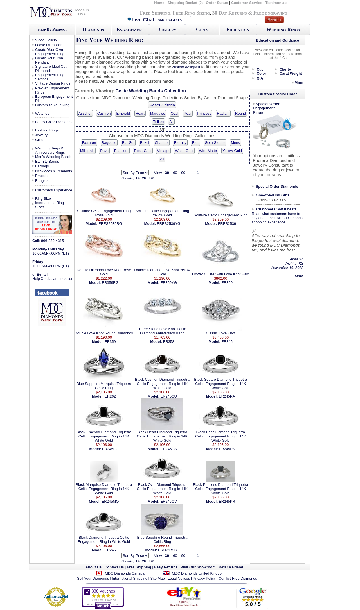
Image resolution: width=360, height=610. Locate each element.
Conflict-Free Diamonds (238, 578)
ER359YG (168, 282)
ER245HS (169, 449)
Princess (204, 113)
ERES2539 (227, 223)
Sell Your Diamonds (93, 578)
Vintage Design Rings (52, 83)
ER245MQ (110, 501)
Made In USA (82, 12)
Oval (174, 113)
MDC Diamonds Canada (125, 573)
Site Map (157, 578)
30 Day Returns (229, 13)
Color (261, 73)
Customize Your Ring (52, 105)
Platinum (121, 151)
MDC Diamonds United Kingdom (198, 573)
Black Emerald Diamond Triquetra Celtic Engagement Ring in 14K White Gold (103, 436)
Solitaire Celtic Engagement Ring (221, 215)
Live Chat (140, 19)
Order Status (217, 3)
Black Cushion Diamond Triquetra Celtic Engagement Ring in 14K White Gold (162, 383)
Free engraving (270, 13)
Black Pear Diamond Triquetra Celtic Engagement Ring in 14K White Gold (220, 436)
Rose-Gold (143, 151)
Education (237, 29)
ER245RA (227, 396)
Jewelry (167, 29)
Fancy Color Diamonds (53, 122)
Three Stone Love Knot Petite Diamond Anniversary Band (162, 331)
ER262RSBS (168, 550)
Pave (104, 151)
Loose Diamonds (49, 45)
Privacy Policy (204, 578)
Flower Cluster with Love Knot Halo (220, 274)
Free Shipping (155, 13)
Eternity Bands (47, 161)
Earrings (42, 166)
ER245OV (168, 501)
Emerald (123, 113)
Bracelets (42, 176)
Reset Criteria (162, 105)
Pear (188, 113)
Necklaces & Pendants (53, 171)
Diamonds (93, 29)
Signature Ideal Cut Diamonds (50, 68)
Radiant (223, 113)
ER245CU (168, 396)
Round (240, 113)
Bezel (144, 142)
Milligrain (87, 151)
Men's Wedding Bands (53, 157)
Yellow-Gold (232, 151)
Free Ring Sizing (191, 13)
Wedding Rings (283, 29)
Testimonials (277, 3)
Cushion (104, 113)
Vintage (163, 151)
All (171, 121)
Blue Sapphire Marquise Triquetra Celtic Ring (103, 386)
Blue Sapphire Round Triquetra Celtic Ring (162, 539)
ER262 (110, 396)
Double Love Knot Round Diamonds (104, 333)
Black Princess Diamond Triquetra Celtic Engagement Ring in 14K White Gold (220, 488)
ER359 (110, 341)
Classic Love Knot (220, 333)
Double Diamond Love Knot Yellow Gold (162, 272)
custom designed (186, 67)
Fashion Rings (46, 130)
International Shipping (129, 578)
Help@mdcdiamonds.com (53, 278)
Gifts (202, 29)
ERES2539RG (110, 223)
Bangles (41, 180)
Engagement (130, 29)
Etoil (195, 142)
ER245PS (227, 449)
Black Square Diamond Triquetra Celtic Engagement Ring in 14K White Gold (220, 383)
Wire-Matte (208, 151)
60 (175, 173)
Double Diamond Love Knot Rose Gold (104, 272)
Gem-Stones (215, 142)
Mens (235, 142)
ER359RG (110, 282)
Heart (140, 113)
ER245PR (227, 501)
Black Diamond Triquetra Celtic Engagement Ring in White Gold (104, 539)
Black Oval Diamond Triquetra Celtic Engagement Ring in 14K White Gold (162, 488)
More (298, 83)
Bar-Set (128, 142)
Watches (42, 113)
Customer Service (246, 3)
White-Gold (184, 151)
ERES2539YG (168, 223)
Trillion (158, 121)
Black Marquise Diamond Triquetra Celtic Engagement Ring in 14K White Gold (104, 488)
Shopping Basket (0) (185, 3)
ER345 (227, 341)
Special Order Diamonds (277, 186)
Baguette (109, 142)
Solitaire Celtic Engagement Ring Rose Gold (104, 213)
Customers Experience (53, 190)
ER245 (110, 550)
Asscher (85, 113)
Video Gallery (46, 40)
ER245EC (110, 449)
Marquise (157, 113)
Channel (161, 142)
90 (183, 173)
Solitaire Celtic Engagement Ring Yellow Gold (162, 213)
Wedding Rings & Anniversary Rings (50, 150)
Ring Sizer (43, 198)
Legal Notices (179, 578)
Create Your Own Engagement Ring (49, 51)
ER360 (227, 282)
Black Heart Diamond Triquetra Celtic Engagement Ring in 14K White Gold (162, 436)
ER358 (168, 341)
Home (159, 3)
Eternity (180, 142)
